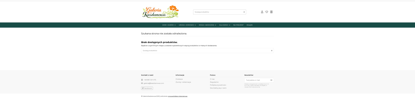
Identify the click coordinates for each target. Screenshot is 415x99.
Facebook (147, 88)
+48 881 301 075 (150, 80)
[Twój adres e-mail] (257, 80)
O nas (212, 79)
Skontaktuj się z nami (218, 88)
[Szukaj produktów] (244, 12)
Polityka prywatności (218, 85)
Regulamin (214, 82)
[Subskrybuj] (271, 80)
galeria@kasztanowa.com (154, 83)
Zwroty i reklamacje (183, 82)
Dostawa (179, 79)
